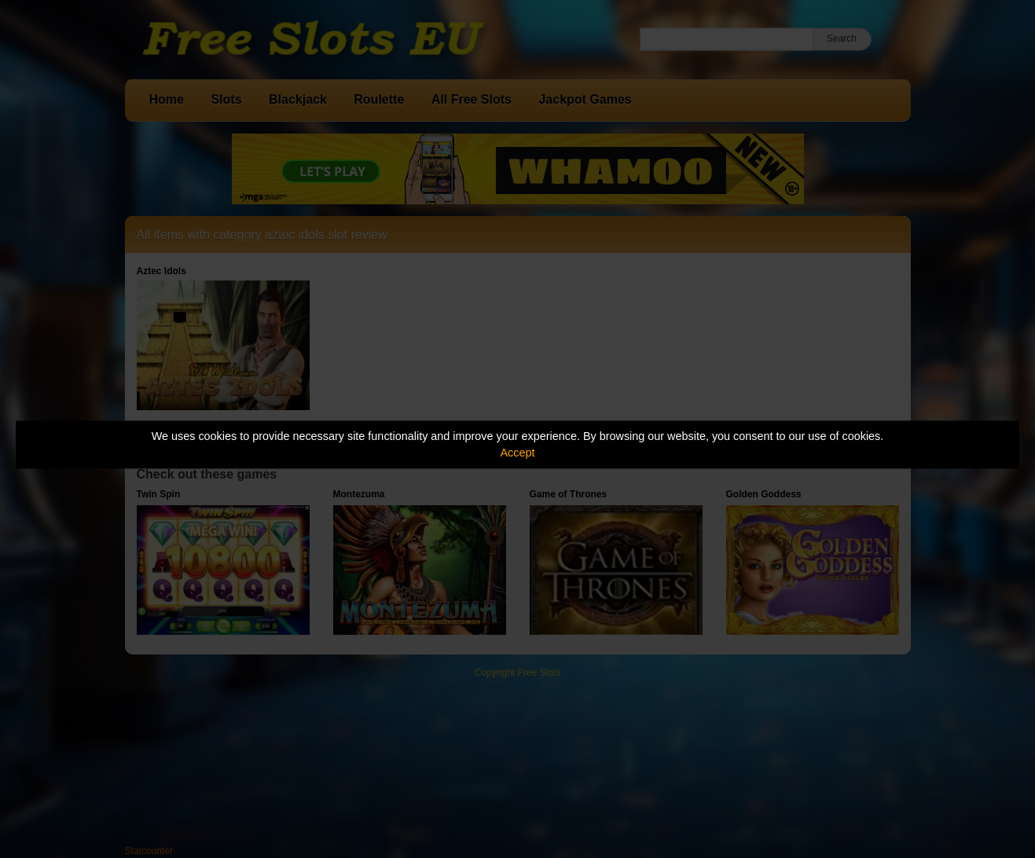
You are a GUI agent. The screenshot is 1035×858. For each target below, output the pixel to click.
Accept (518, 452)
